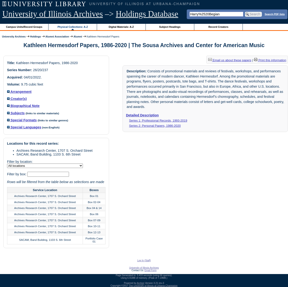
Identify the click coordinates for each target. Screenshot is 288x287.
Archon (140, 283)
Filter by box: (17, 174)
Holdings (35, 36)
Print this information (270, 60)
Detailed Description (142, 115)
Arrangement (19, 92)
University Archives (13, 36)
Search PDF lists (275, 13)
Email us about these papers (229, 60)
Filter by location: (20, 162)
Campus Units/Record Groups (24, 26)
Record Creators (218, 26)
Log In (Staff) (144, 260)
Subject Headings (170, 26)
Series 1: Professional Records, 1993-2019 (158, 120)
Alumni (77, 36)
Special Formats (22, 120)
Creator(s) (17, 99)
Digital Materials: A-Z (121, 26)
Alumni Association (57, 36)
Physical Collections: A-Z (72, 26)
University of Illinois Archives (52, 14)
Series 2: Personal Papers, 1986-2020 (155, 125)
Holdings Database (147, 14)
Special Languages (24, 127)
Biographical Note (23, 106)
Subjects (16, 113)
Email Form (150, 270)
